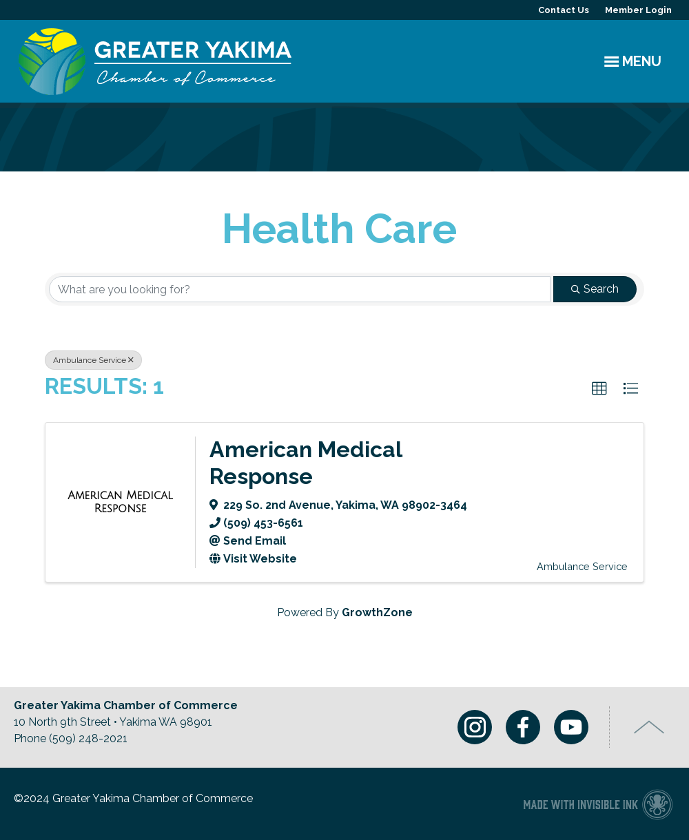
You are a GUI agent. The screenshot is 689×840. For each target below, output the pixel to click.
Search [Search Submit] (595, 288)
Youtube (571, 727)
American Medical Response (305, 462)
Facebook (523, 727)
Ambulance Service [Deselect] (93, 360)
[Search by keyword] (300, 289)
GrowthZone (377, 612)
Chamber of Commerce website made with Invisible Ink (597, 804)
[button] (599, 389)
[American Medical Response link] (120, 502)
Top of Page (649, 727)
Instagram (474, 727)
